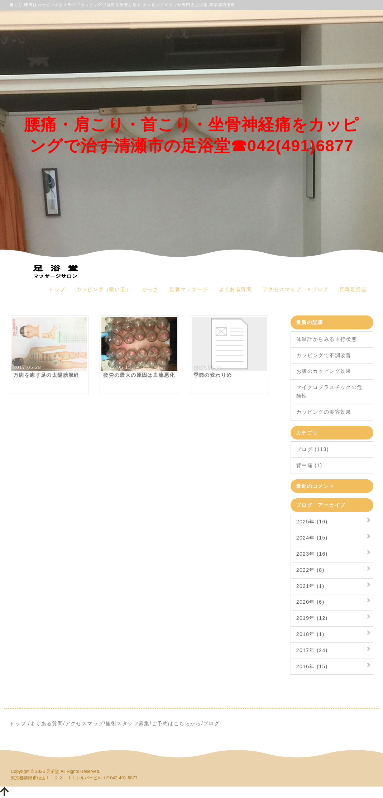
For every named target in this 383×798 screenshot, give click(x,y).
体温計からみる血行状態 (326, 339)
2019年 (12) (312, 618)
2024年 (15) (312, 538)
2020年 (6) (310, 602)
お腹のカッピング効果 (323, 371)
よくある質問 (235, 289)
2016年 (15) (312, 666)
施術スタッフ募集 (128, 723)
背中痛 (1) (309, 465)
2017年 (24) (312, 650)
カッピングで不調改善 (323, 355)
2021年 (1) (310, 586)
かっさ (150, 289)
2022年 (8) (310, 570)
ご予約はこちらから (176, 723)
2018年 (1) (310, 634)
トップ (57, 289)
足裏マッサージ (188, 289)
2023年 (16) (312, 554)
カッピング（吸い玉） (103, 289)
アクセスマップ (282, 289)
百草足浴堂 (353, 289)
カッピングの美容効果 (323, 412)
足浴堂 (52, 771)
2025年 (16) (312, 521)
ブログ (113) (312, 449)
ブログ (320, 289)
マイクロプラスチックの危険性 (329, 391)
